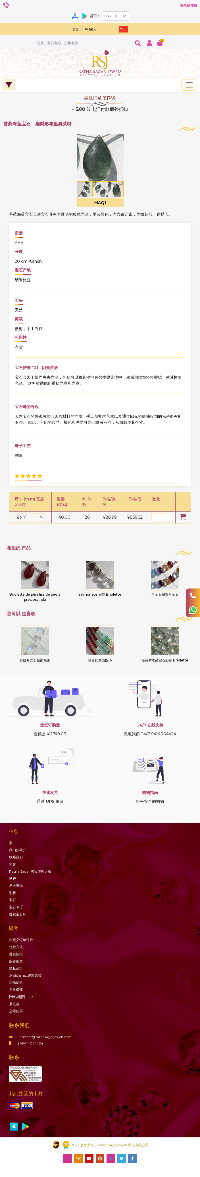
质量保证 (16, 989)
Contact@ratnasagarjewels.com (40, 1037)
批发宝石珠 (17, 914)
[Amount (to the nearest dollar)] (84, 43)
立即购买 (16, 1011)
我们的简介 (17, 850)
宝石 (12, 900)
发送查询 (16, 885)
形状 (12, 893)
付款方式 (16, 947)
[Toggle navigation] (189, 85)
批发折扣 (16, 954)
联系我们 (16, 857)
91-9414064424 (26, 1043)
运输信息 (16, 982)
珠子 (16, 907)
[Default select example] (116, 16)
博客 (12, 864)
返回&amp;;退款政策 (25, 975)
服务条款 (16, 961)
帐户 (12, 878)
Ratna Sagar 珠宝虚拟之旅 (30, 871)
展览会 (14, 1004)
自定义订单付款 (21, 940)
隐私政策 (16, 968)
